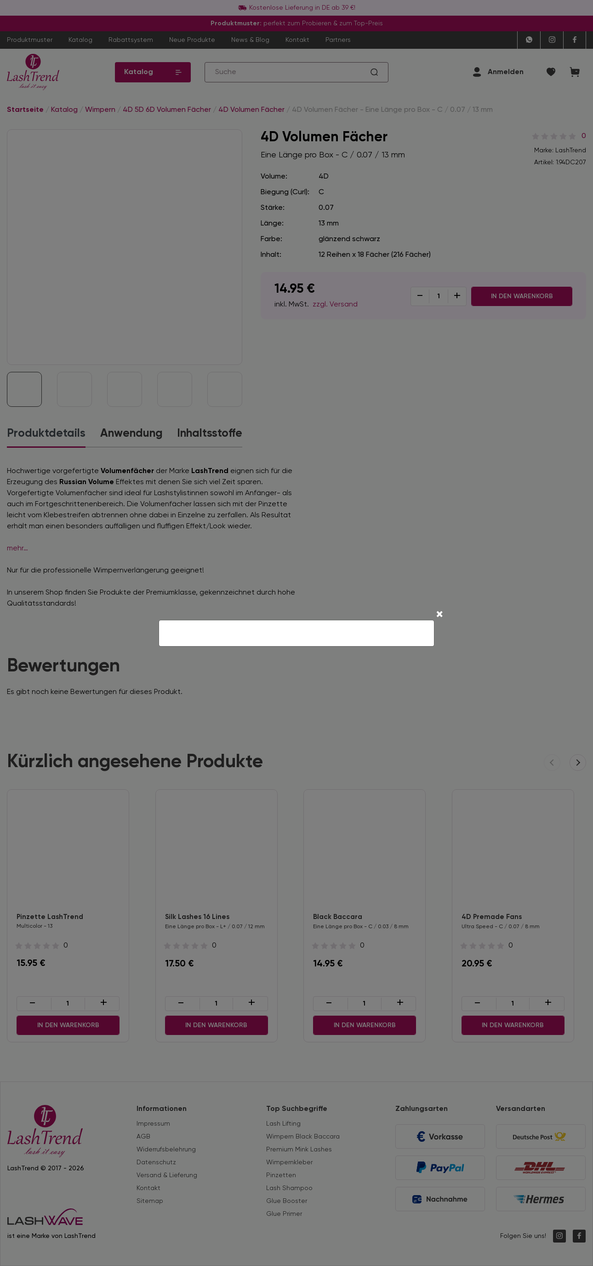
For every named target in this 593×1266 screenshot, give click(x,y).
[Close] (439, 615)
